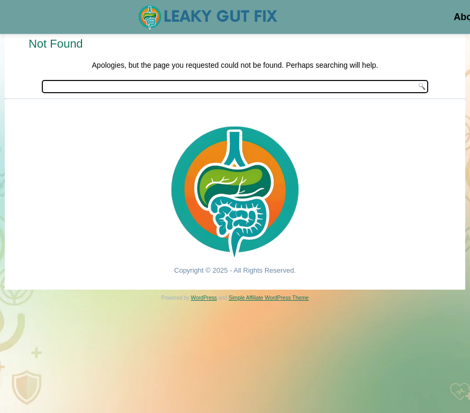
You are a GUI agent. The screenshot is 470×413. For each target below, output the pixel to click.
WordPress (203, 298)
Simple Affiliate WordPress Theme (269, 298)
